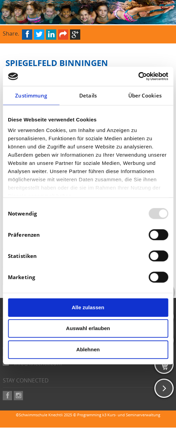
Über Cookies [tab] (145, 95)
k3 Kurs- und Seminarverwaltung (131, 414)
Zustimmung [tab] (31, 95)
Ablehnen (87, 349)
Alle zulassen (88, 307)
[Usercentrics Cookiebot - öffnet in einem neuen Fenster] (138, 76)
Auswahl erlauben (88, 328)
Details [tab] (88, 95)
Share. (11, 33)
